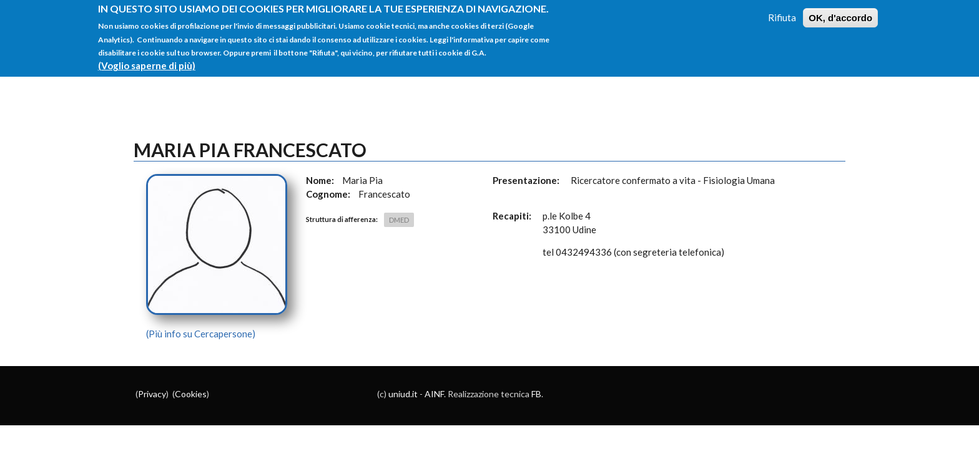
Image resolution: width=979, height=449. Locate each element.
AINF (434, 394)
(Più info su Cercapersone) (200, 333)
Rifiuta (782, 10)
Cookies (191, 394)
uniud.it (403, 394)
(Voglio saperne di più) (146, 59)
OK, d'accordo (840, 11)
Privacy (152, 394)
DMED (399, 220)
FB (536, 394)
